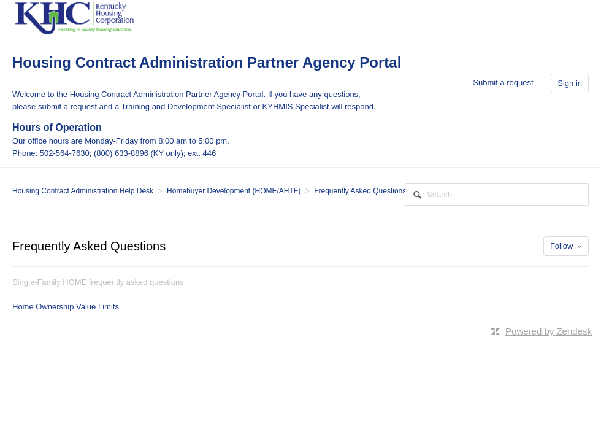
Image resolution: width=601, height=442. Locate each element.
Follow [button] (561, 245)
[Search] (497, 194)
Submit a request (503, 82)
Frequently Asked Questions (360, 191)
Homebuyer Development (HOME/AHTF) (233, 191)
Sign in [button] (569, 83)
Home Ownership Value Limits (65, 306)
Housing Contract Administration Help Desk (82, 191)
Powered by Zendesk (548, 331)
